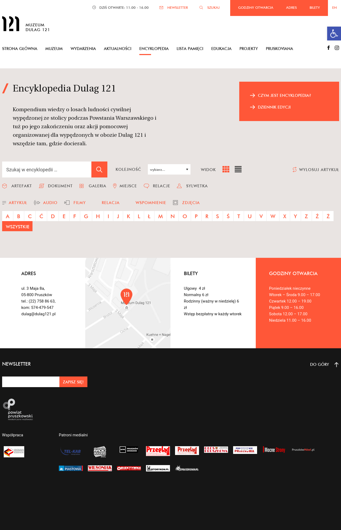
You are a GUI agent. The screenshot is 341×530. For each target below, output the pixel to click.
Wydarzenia (83, 48)
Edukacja (221, 48)
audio (50, 202)
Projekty (248, 48)
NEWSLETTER (177, 7)
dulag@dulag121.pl (38, 314)
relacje (161, 185)
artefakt (21, 185)
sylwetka (197, 185)
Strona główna (19, 48)
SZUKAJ (213, 7)
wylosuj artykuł (319, 169)
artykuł (18, 202)
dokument (60, 185)
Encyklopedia (154, 48)
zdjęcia (191, 202)
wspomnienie (151, 202)
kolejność (128, 169)
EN (334, 7)
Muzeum (54, 48)
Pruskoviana (279, 48)
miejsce (128, 185)
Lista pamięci (190, 48)
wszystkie (17, 226)
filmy (80, 202)
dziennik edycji (274, 107)
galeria (97, 185)
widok (208, 169)
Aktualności (117, 48)
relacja (111, 202)
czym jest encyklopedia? (284, 95)
